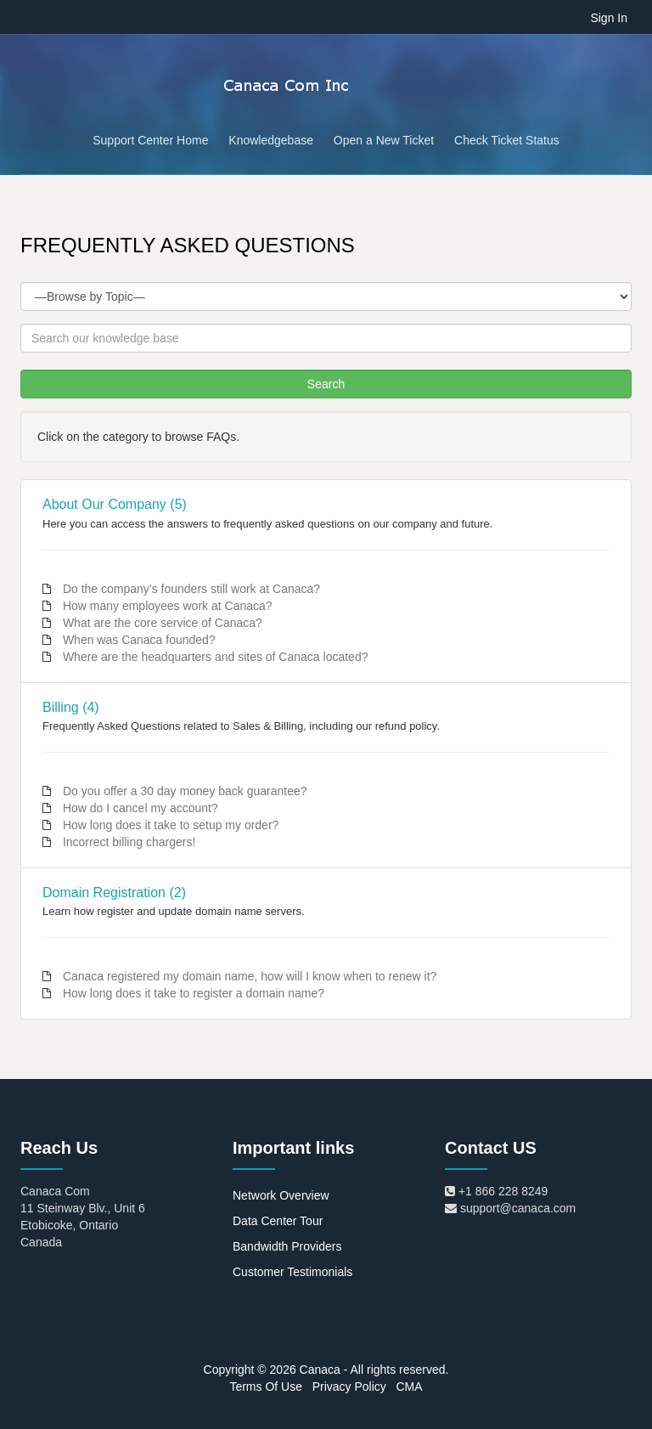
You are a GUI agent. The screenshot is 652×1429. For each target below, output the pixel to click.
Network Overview (281, 1195)
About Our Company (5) (114, 504)
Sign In (608, 18)
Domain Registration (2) (114, 892)
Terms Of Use (265, 1386)
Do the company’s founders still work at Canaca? (191, 589)
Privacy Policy (349, 1386)
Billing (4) (70, 707)
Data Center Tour (278, 1221)
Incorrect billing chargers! (129, 842)
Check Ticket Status (506, 140)
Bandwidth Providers (287, 1246)
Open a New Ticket (384, 140)
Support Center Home (150, 140)
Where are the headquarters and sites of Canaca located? (215, 657)
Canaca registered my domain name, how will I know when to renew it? (249, 976)
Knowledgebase (270, 140)
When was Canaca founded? (139, 640)
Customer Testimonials (292, 1272)
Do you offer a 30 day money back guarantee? (185, 791)
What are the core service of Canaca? (162, 623)
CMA (409, 1386)
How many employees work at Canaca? (168, 606)
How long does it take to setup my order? (170, 825)
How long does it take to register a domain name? (193, 993)
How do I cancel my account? (140, 808)
